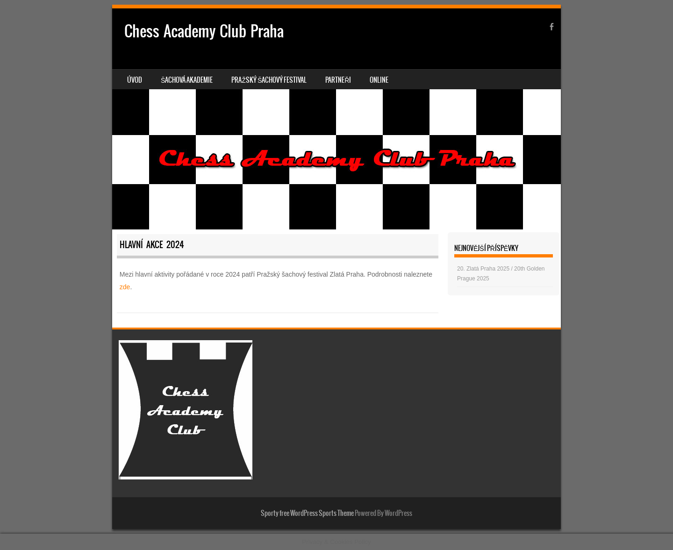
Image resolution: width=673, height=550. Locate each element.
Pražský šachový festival (269, 80)
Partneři (338, 80)
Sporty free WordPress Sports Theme (307, 513)
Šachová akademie (187, 80)
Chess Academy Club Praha (204, 31)
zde (125, 287)
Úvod (134, 80)
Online (379, 80)
